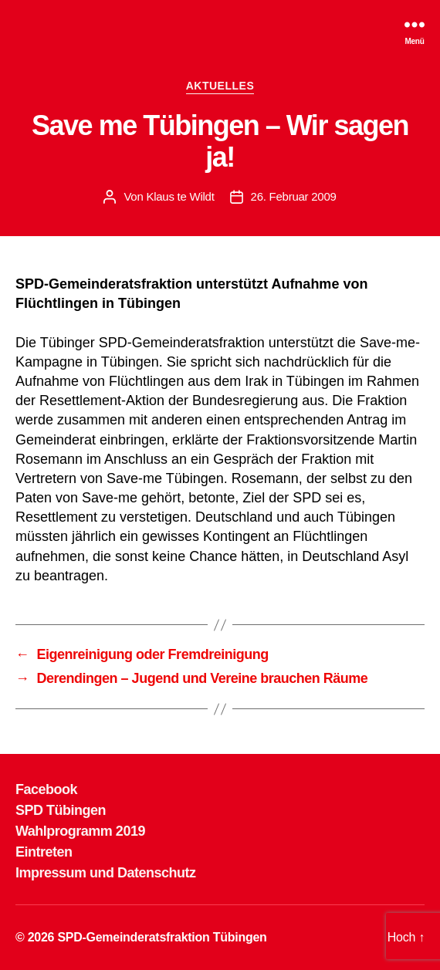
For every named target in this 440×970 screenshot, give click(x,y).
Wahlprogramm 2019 (80, 831)
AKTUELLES (220, 85)
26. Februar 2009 (294, 196)
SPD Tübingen (60, 810)
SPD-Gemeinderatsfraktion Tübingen (161, 937)
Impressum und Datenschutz (105, 872)
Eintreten (44, 852)
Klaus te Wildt (180, 196)
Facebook (46, 789)
